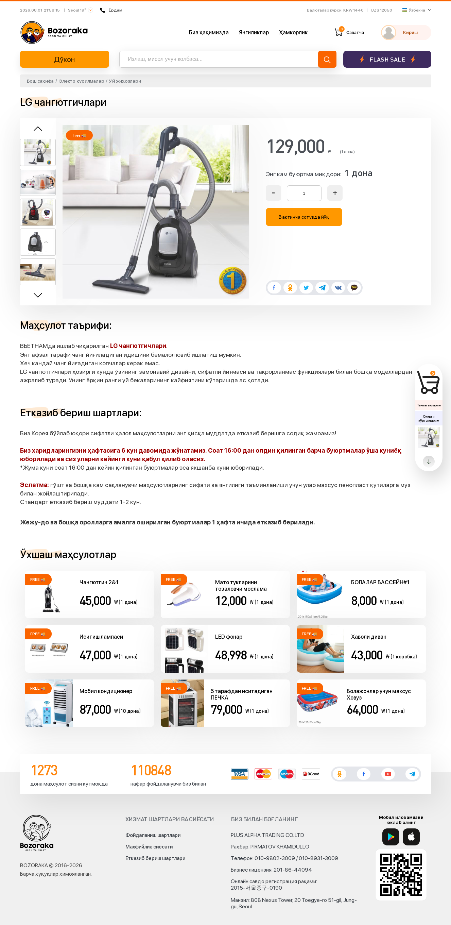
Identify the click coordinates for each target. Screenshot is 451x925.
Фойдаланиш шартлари (152, 835)
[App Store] (411, 836)
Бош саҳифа (40, 81)
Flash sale (387, 59)
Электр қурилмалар (81, 81)
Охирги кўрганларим (428, 418)
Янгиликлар (254, 32)
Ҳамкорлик (293, 32)
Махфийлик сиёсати (149, 847)
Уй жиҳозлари (125, 81)
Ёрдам (111, 10)
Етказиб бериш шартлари (155, 858)
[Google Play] (390, 836)
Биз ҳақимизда (209, 32)
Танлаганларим (429, 405)
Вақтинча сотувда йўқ (304, 217)
